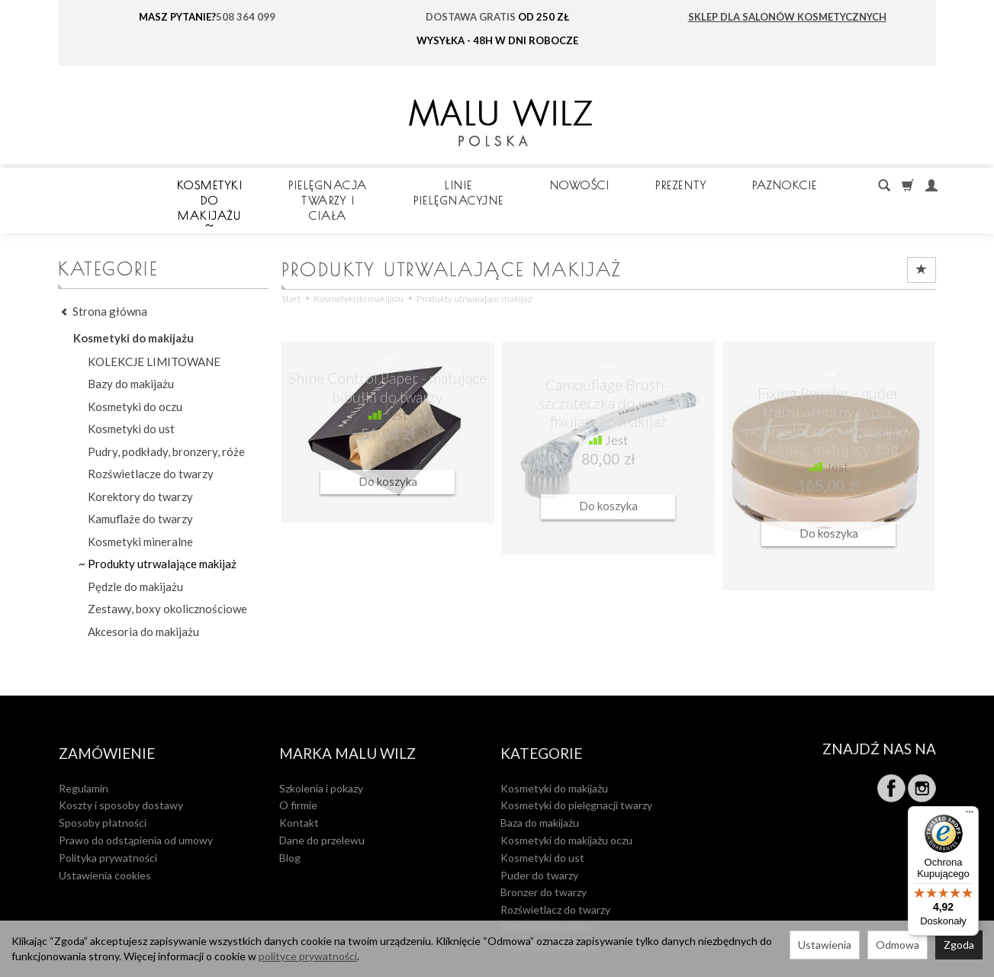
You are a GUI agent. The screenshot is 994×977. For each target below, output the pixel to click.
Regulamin (83, 749)
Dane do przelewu (322, 801)
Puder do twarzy (539, 836)
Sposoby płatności (102, 784)
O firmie (298, 766)
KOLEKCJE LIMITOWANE (154, 331)
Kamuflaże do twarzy (140, 488)
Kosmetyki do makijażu (281, 184)
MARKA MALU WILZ (347, 719)
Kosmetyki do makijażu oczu (566, 801)
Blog (290, 819)
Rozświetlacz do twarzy (555, 871)
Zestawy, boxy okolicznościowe (167, 578)
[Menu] (969, 815)
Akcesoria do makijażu (143, 601)
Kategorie (541, 719)
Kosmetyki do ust (131, 398)
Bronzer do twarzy (543, 853)
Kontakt (299, 784)
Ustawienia (824, 944)
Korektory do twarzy (140, 466)
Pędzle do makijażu (135, 556)
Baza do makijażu (539, 784)
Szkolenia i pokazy (321, 749)
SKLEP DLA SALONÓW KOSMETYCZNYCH (787, 17)
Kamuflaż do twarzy (547, 888)
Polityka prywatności (108, 819)
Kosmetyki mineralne (140, 511)
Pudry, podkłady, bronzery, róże (166, 421)
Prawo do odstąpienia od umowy (136, 801)
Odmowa (897, 944)
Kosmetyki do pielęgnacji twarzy (576, 766)
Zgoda (959, 944)
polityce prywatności (308, 956)
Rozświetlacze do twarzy (151, 443)
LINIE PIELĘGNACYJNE (693, 184)
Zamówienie (107, 719)
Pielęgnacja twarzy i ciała (496, 184)
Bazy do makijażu (131, 353)
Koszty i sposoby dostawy (121, 766)
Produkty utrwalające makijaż (162, 533)
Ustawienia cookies (105, 836)
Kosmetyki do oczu (135, 376)
